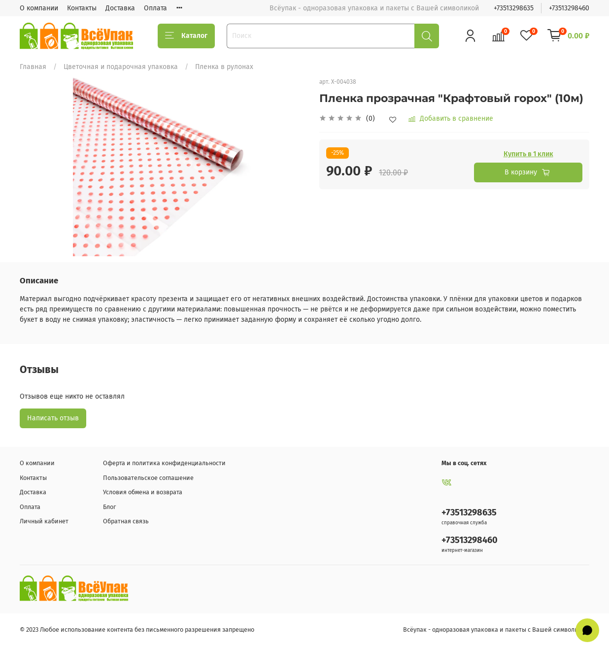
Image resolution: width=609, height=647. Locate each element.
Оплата (155, 8)
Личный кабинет (44, 521)
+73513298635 (514, 8)
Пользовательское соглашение (148, 477)
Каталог (186, 36)
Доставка (120, 8)
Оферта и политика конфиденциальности (164, 463)
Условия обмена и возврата (142, 492)
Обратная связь (126, 521)
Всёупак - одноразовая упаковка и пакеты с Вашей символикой (496, 629)
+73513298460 (569, 8)
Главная (33, 67)
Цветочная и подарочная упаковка (121, 67)
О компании (39, 8)
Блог (109, 507)
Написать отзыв (53, 418)
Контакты (82, 8)
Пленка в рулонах (224, 67)
